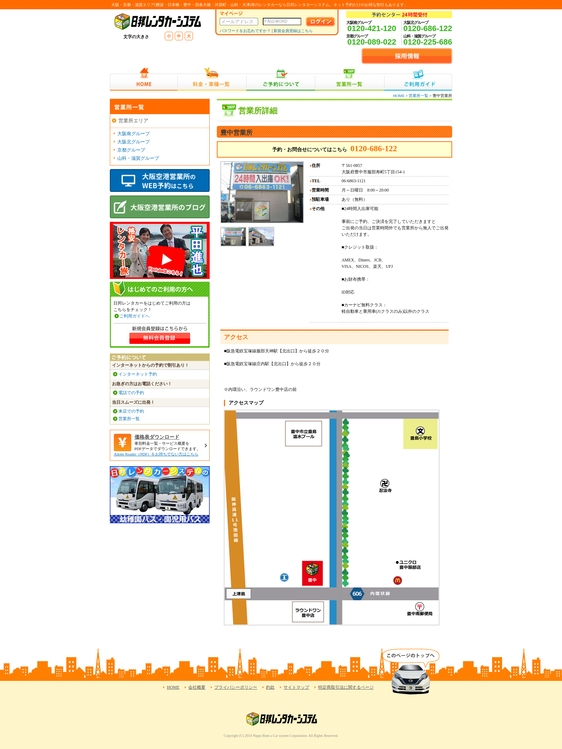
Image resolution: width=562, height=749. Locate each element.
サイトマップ (296, 687)
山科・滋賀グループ (138, 158)
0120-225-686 (427, 41)
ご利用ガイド (418, 79)
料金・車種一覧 (211, 79)
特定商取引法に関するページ (346, 687)
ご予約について (280, 79)
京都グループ (131, 150)
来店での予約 (131, 411)
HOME (143, 79)
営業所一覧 (349, 79)
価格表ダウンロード (156, 437)
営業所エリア (133, 120)
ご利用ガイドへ (134, 316)
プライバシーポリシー (235, 687)
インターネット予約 (137, 374)
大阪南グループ (133, 133)
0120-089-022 (371, 41)
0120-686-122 (427, 28)
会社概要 (196, 687)
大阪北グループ (133, 141)
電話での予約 (131, 392)
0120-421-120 (371, 28)
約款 (270, 687)
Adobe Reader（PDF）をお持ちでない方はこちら (156, 454)
